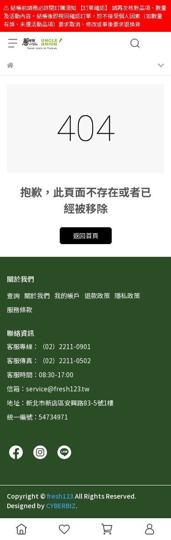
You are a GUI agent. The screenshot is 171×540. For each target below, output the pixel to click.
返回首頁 (85, 235)
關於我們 (37, 295)
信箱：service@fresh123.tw (48, 388)
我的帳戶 (67, 295)
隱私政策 (127, 295)
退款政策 (97, 295)
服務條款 (19, 309)
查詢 (13, 295)
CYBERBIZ (61, 505)
